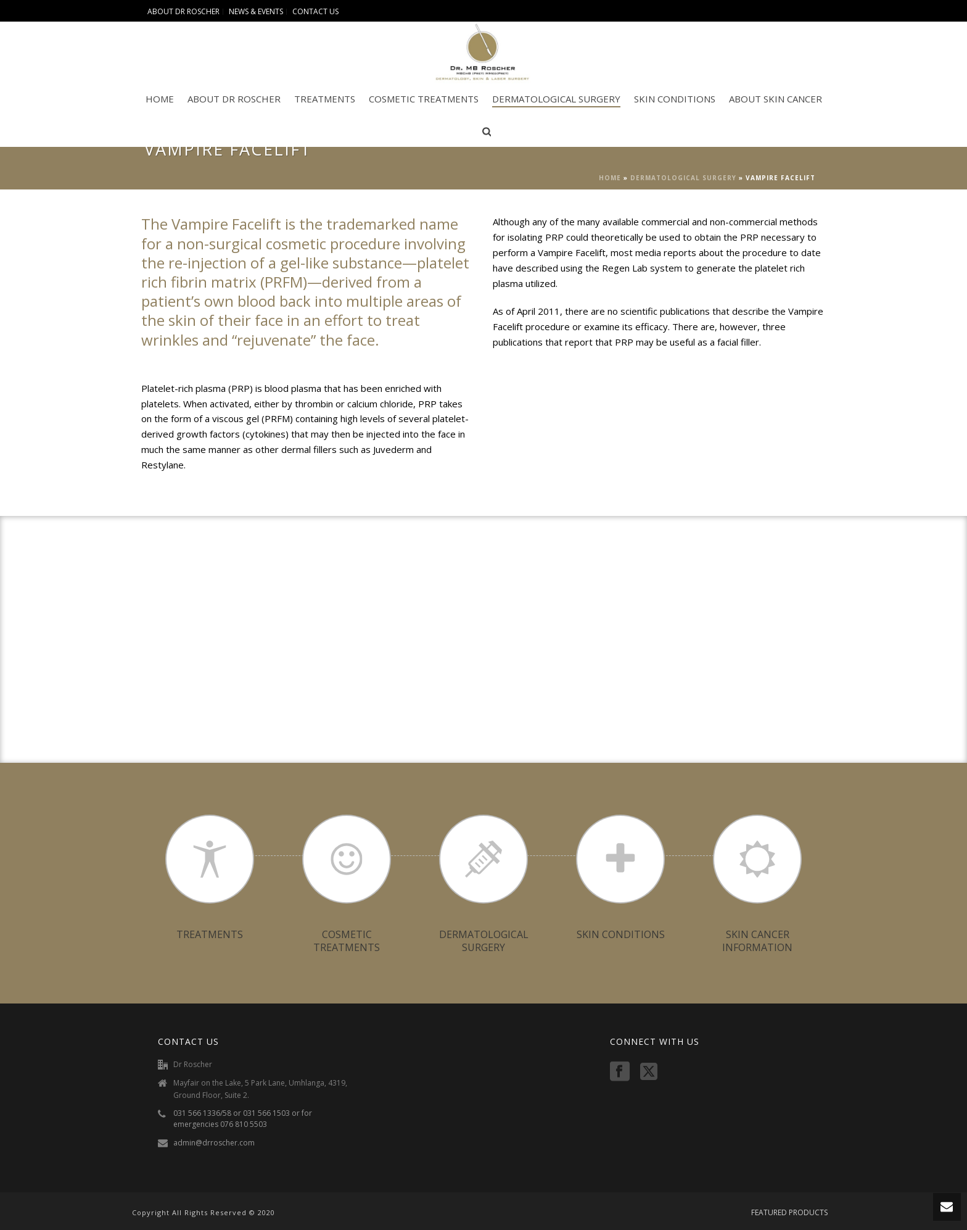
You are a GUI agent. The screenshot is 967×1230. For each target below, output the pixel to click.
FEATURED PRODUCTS (789, 1213)
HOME (160, 99)
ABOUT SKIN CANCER (775, 99)
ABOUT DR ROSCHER (234, 99)
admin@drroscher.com (214, 1142)
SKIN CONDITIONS (674, 99)
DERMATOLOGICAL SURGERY (556, 99)
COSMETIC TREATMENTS (424, 99)
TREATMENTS (324, 99)
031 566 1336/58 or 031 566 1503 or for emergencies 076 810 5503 (242, 1118)
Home (610, 177)
